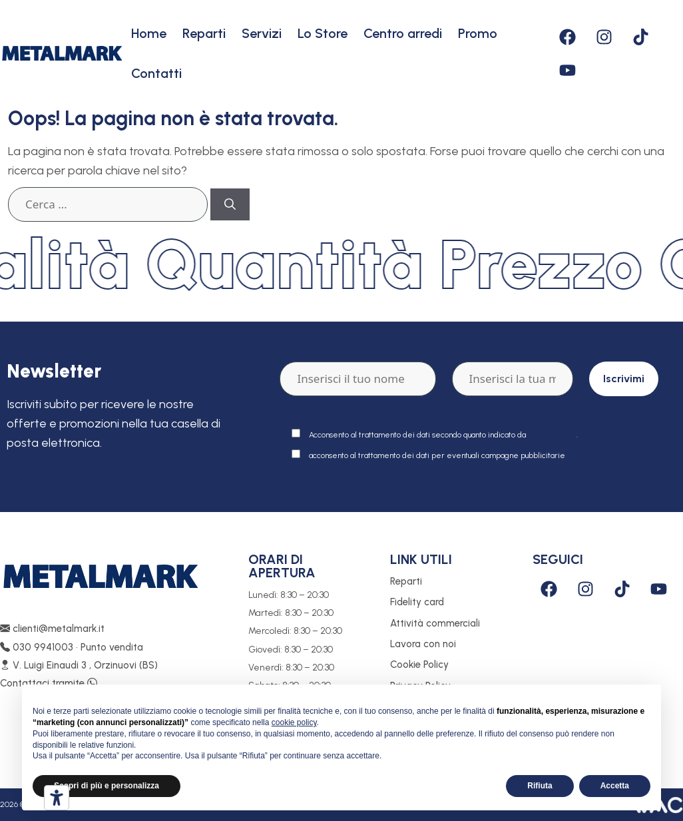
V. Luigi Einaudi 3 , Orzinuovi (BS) (79, 665)
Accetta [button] (614, 785)
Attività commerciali (435, 623)
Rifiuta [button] (539, 785)
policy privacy (552, 434)
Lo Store (322, 33)
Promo (477, 33)
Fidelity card (417, 602)
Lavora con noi (423, 644)
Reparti (204, 33)
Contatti (156, 73)
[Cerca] (230, 204)
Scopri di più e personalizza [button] (106, 785)
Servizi (262, 33)
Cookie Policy (419, 665)
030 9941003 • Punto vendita (71, 647)
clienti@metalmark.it (52, 629)
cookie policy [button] (294, 722)
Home (148, 33)
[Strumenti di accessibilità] (56, 797)
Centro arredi (402, 33)
